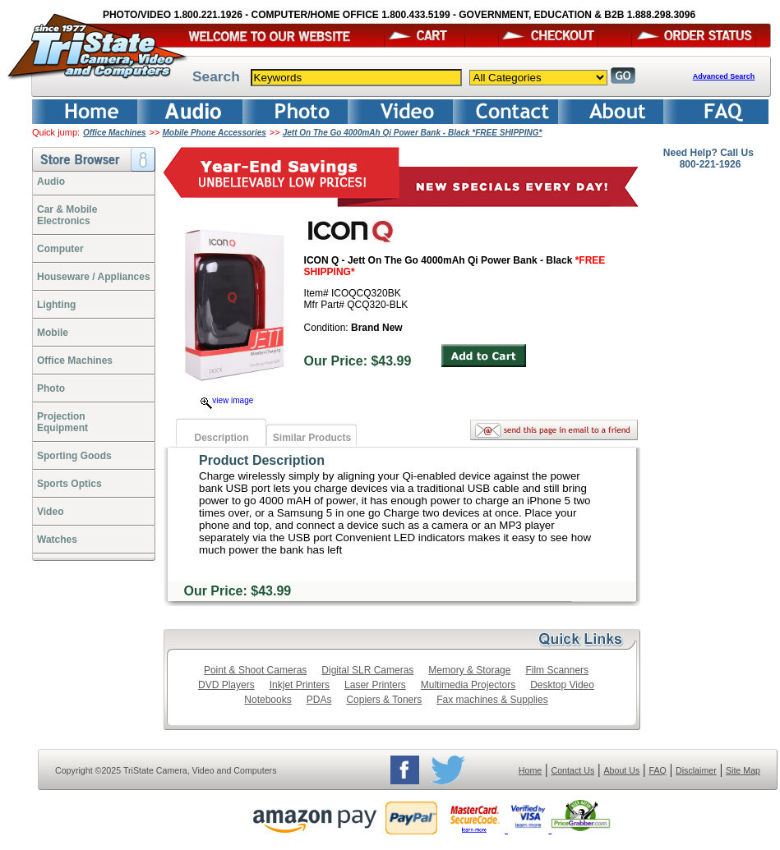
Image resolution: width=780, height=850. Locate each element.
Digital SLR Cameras (367, 670)
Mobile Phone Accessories (214, 132)
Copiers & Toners (384, 699)
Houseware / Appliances (93, 277)
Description (221, 437)
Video (50, 511)
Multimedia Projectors (468, 685)
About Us (621, 770)
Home (530, 770)
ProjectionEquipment (62, 422)
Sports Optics (69, 483)
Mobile (52, 332)
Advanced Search (724, 76)
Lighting (56, 304)
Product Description (262, 460)
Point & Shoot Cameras (255, 670)
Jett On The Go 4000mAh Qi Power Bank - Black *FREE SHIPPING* (412, 132)
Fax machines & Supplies (491, 699)
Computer (60, 249)
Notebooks (267, 699)
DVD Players (226, 685)
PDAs (319, 699)
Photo (51, 388)
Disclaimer (696, 770)
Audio (51, 181)
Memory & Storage (469, 670)
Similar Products (312, 437)
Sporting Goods (74, 456)
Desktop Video (562, 685)
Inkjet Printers (300, 685)
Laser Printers (375, 685)
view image (227, 400)
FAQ (657, 770)
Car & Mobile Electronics (67, 215)
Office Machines (114, 132)
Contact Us (573, 770)
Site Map (743, 770)
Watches (57, 539)
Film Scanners (556, 670)
